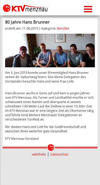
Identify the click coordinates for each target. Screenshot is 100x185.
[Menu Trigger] (88, 8)
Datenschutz (59, 154)
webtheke (39, 154)
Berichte (63, 28)
